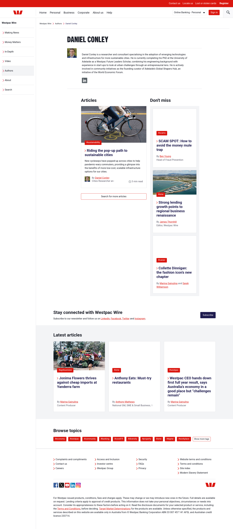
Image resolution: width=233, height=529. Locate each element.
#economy (60, 439)
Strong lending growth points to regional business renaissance (170, 208)
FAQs (141, 463)
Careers (60, 468)
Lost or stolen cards (205, 3)
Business (69, 12)
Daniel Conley (102, 177)
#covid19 (118, 439)
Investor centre (105, 463)
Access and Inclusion (108, 459)
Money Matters (13, 42)
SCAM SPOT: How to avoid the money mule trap (174, 145)
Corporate (83, 12)
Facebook (116, 318)
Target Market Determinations (115, 508)
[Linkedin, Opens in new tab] (72, 485)
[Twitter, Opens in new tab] (61, 485)
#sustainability (93, 142)
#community (90, 439)
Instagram (140, 318)
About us (98, 12)
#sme (160, 194)
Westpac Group (105, 468)
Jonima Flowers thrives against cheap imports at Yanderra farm (77, 382)
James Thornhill (168, 221)
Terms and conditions (191, 463)
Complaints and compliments (71, 459)
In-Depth (9, 51)
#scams (162, 133)
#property (146, 439)
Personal (55, 12)
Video (8, 61)
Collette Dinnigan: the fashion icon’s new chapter (174, 272)
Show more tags (201, 439)
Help (109, 12)
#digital (169, 439)
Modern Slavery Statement (194, 472)
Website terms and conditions (195, 459)
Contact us (174, 3)
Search (8, 89)
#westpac (173, 370)
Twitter (125, 318)
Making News (12, 32)
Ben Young (165, 156)
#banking (105, 439)
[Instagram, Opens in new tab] (78, 486)
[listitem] (79, 376)
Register (224, 3)
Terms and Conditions (68, 508)
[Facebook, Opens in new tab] (55, 485)
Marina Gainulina (169, 283)
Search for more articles (113, 196)
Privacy (142, 468)
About (8, 80)
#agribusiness (65, 370)
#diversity (132, 439)
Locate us (188, 3)
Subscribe (208, 315)
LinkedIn (105, 318)
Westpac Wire (9, 22)
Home (43, 12)
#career (161, 260)
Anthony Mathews (125, 401)
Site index (185, 468)
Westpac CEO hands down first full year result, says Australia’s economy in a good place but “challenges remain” (189, 386)
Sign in (214, 12)
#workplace (183, 439)
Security (142, 459)
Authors (9, 70)
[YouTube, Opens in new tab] (67, 485)
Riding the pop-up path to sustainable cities (106, 152)
